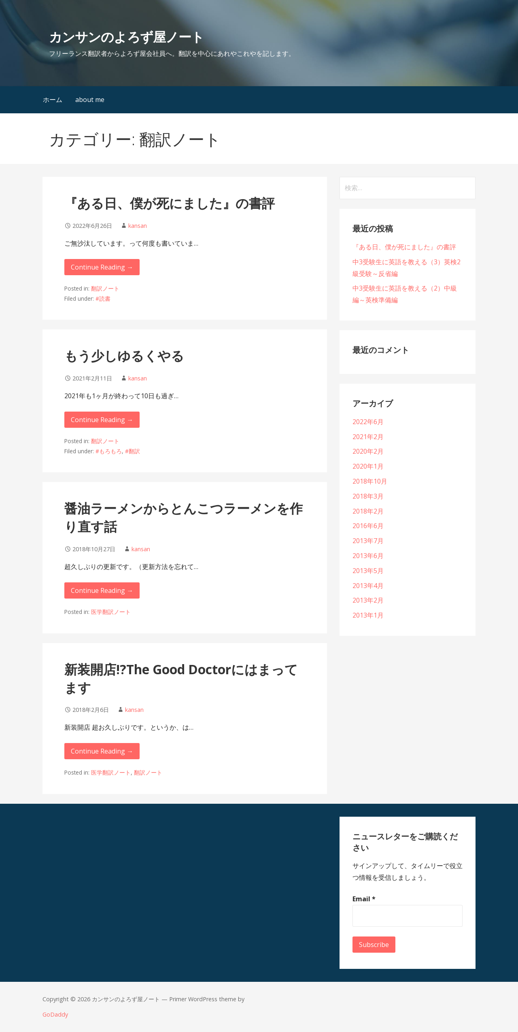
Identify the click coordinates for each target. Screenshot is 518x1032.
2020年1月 (368, 466)
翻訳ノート (105, 288)
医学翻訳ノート (111, 612)
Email (364, 898)
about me (89, 99)
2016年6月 (368, 525)
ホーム (52, 99)
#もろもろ (109, 451)
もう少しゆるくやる (124, 355)
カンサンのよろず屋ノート (126, 36)
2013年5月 (368, 570)
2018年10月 (369, 481)
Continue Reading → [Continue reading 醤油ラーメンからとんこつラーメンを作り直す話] (102, 590)
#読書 (103, 298)
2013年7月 (368, 540)
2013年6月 (368, 555)
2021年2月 (368, 436)
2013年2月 (368, 600)
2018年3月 (368, 496)
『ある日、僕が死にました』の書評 (169, 203)
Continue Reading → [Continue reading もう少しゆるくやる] (102, 419)
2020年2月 (368, 451)
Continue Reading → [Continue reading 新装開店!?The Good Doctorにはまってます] (102, 751)
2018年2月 (368, 511)
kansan (137, 225)
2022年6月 (368, 421)
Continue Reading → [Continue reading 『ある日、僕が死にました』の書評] (102, 267)
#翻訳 (132, 451)
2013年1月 (368, 615)
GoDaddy (55, 1014)
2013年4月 (368, 585)
